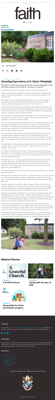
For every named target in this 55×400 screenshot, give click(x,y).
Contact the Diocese (10, 356)
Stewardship (7, 29)
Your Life (5, 27)
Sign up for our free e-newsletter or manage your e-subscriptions (26, 327)
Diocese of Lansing (9, 359)
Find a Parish (7, 365)
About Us (6, 354)
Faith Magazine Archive (10, 363)
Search (29, 22)
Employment (7, 361)
